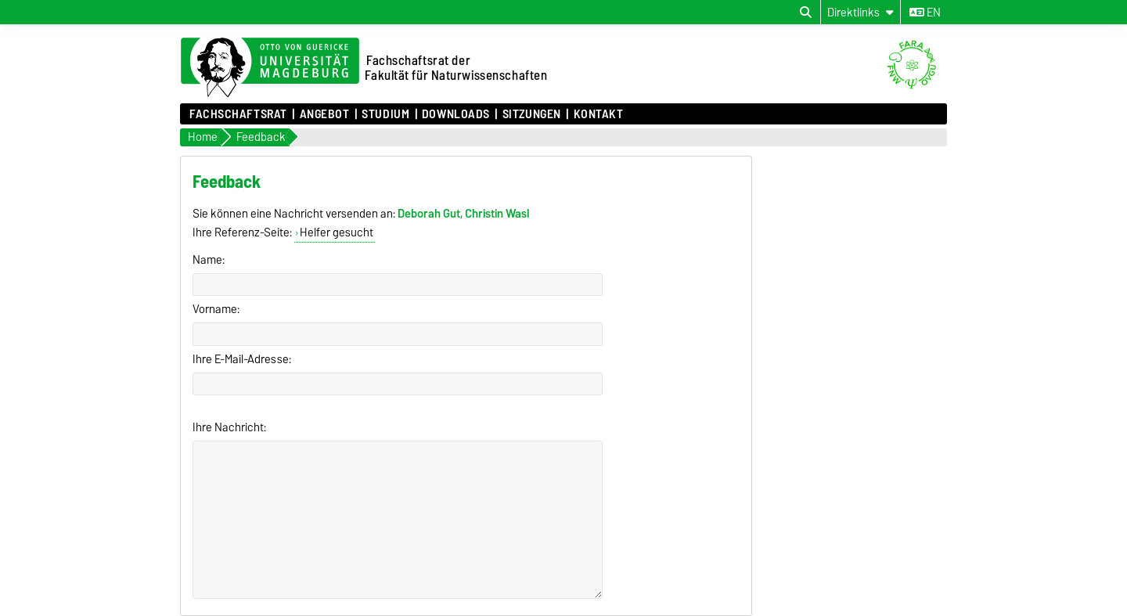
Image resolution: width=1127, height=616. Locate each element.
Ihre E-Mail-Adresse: (242, 359)
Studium (385, 114)
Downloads (456, 114)
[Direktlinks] (860, 12)
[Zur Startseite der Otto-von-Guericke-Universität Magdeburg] (270, 68)
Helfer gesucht (336, 232)
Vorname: (216, 309)
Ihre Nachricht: (229, 427)
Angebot (325, 114)
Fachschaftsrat (238, 114)
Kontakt (599, 114)
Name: (209, 259)
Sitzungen (531, 114)
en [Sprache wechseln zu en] (925, 12)
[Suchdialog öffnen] (806, 12)
